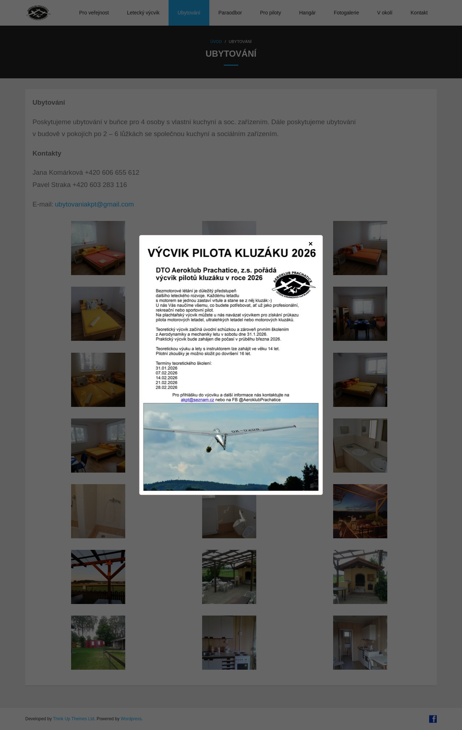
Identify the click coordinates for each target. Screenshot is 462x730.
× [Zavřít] (311, 244)
